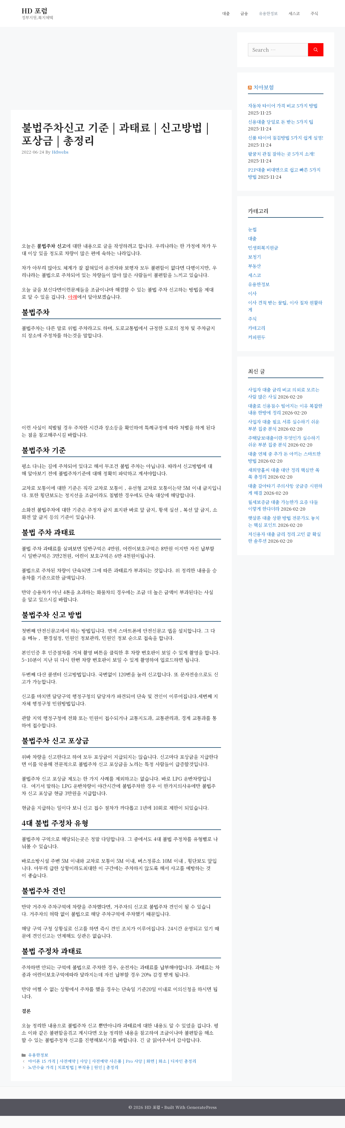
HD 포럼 (34, 10)
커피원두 (256, 337)
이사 (252, 293)
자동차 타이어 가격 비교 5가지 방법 (283, 105)
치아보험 (263, 87)
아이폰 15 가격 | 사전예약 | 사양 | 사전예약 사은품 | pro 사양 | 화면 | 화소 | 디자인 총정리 (112, 1061)
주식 (314, 13)
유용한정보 (268, 13)
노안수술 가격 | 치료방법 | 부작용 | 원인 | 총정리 (73, 1067)
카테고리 (256, 327)
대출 (226, 13)
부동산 (254, 265)
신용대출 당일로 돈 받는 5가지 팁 (280, 121)
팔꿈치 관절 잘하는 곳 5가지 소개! (281, 153)
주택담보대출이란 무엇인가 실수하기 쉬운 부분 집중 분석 (284, 441)
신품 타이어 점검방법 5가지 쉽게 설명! (285, 137)
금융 (244, 13)
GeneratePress (202, 1107)
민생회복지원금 (263, 247)
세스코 (294, 13)
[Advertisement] (121, 70)
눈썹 (252, 229)
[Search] (315, 49)
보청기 (254, 256)
